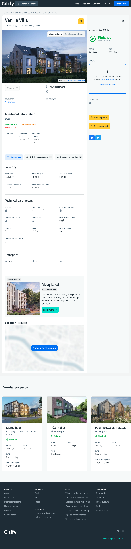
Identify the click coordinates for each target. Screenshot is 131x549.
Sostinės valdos (12, 102)
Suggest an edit (99, 126)
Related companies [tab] (69, 157)
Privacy (7, 510)
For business (121, 3)
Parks (98, 506)
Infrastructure (102, 501)
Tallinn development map (77, 519)
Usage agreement (12, 506)
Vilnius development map (77, 493)
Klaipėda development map (78, 501)
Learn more (50, 309)
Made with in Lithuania (112, 538)
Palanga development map (77, 506)
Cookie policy (10, 514)
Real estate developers (45, 512)
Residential (101, 493)
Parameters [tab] (14, 157)
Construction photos (74, 34)
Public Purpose (102, 510)
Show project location (44, 348)
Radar (37, 493)
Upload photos (99, 117)
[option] (44, 56)
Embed (23, 323)
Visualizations (55, 34)
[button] (8, 56)
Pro (36, 497)
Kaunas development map (77, 497)
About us (8, 493)
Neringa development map (77, 510)
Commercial (101, 497)
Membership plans (107, 84)
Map (77, 3)
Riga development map (76, 514)
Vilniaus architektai (76, 80)
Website (12, 88)
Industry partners (43, 517)
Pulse (37, 501)
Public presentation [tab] (39, 157)
